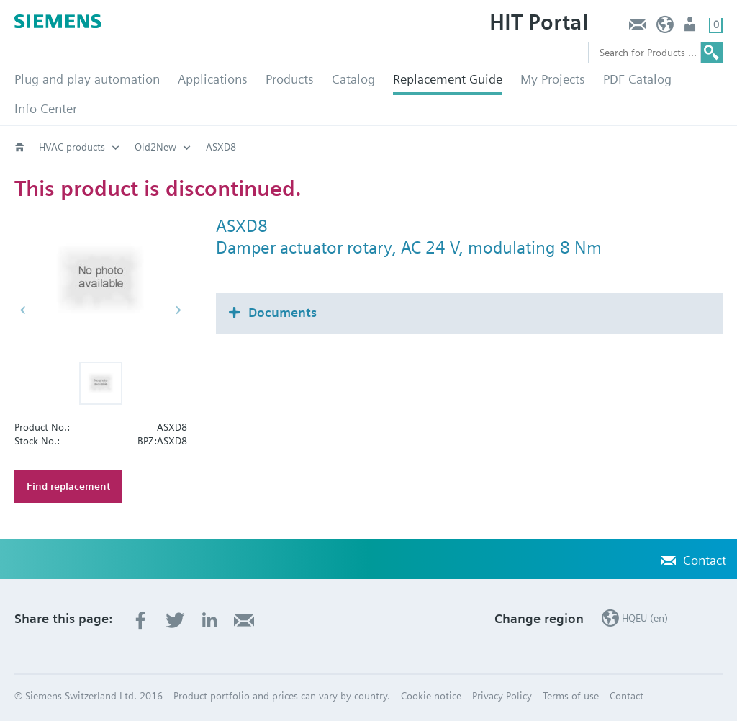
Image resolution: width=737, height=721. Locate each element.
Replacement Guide (447, 78)
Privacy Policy (502, 696)
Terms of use (571, 696)
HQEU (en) (665, 27)
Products (290, 78)
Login (691, 27)
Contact (637, 27)
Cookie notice (431, 696)
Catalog (353, 78)
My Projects (552, 78)
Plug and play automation (87, 78)
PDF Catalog (637, 78)
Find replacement (68, 486)
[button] (100, 383)
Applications (213, 78)
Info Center (45, 108)
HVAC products (72, 147)
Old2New (155, 147)
